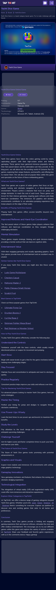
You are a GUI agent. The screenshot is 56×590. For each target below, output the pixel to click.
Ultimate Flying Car (13, 323)
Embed (23, 110)
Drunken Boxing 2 (12, 328)
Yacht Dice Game (13, 57)
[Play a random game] (51, 3)
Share (8, 110)
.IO (53, 518)
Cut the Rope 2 (11, 333)
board (20, 124)
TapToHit (7, 547)
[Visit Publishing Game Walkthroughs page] (45, 3)
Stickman (5, 521)
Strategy (47, 518)
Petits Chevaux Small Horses (17, 303)
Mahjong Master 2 (12, 298)
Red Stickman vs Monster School (19, 343)
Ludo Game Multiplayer (15, 288)
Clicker (39, 518)
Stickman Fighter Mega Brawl (17, 338)
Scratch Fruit (10, 308)
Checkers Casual (11, 293)
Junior (34, 518)
